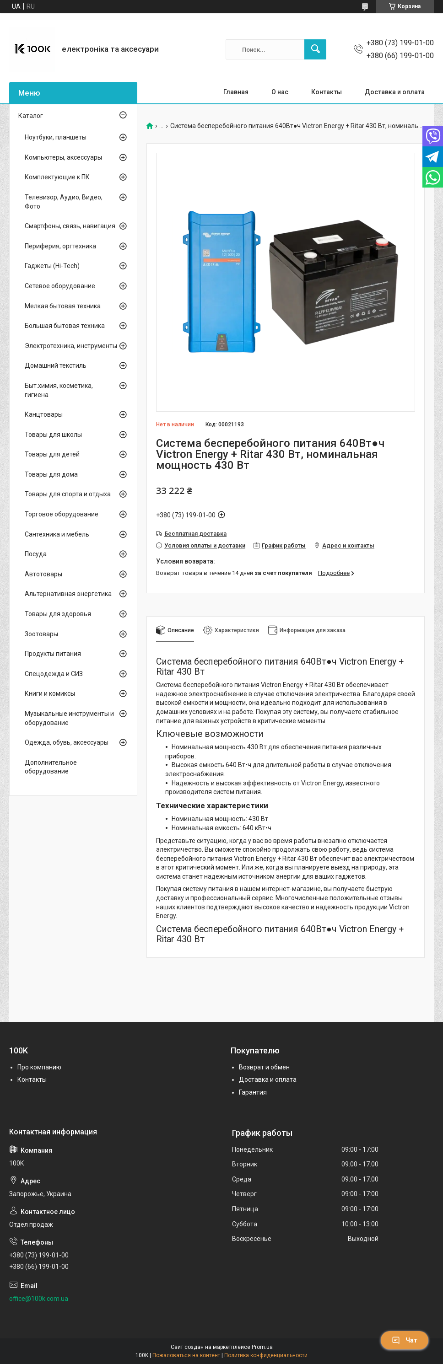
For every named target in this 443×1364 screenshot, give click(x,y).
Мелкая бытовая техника (63, 306)
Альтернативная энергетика (68, 593)
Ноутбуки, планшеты (55, 137)
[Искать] (315, 49)
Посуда (36, 554)
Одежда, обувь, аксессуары (66, 742)
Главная (236, 92)
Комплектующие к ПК (57, 177)
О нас (279, 92)
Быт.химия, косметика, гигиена (59, 390)
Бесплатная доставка (195, 533)
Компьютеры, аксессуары (63, 157)
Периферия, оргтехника (60, 246)
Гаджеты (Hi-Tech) (52, 265)
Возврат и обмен (264, 1067)
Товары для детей (52, 454)
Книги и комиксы (50, 693)
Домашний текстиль (55, 365)
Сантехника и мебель (57, 534)
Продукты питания (53, 653)
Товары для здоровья (58, 614)
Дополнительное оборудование (51, 767)
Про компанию (39, 1067)
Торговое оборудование (61, 514)
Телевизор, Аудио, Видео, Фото (64, 201)
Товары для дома (51, 474)
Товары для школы (53, 434)
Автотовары (43, 574)
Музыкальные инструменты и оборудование (69, 718)
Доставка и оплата (395, 92)
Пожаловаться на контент (186, 1355)
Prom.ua (262, 1347)
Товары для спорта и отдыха (68, 494)
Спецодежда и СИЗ (54, 673)
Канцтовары (44, 414)
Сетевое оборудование (60, 286)
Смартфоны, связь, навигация (70, 226)
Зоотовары (41, 634)
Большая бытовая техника (65, 325)
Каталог (30, 115)
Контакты (326, 92)
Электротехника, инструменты (71, 345)
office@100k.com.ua (38, 1298)
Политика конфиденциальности (266, 1355)
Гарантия (253, 1092)
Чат (404, 1340)
